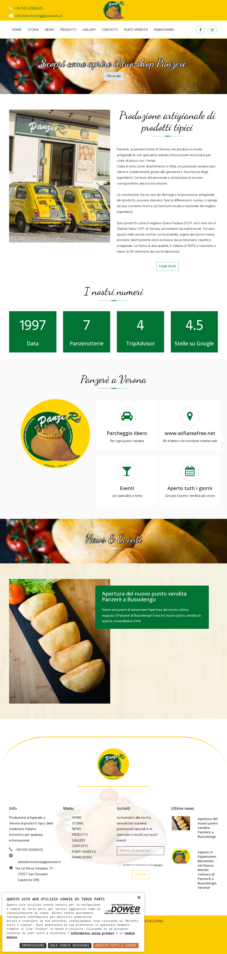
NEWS (49, 30)
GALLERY (89, 30)
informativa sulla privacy (92, 933)
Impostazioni (33, 945)
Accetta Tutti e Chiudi (115, 945)
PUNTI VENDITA (136, 30)
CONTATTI (110, 30)
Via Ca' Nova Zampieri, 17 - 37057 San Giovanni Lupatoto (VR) (35, 874)
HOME (17, 30)
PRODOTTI (68, 30)
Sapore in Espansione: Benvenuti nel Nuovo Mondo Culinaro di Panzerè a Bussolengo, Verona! (207, 870)
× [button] (139, 897)
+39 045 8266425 (28, 8)
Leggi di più (167, 266)
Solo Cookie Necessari (69, 945)
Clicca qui (114, 76)
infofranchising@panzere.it (38, 16)
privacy (158, 865)
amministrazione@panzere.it (39, 862)
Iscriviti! (140, 874)
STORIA (33, 30)
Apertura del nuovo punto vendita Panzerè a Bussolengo (208, 827)
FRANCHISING (164, 30)
